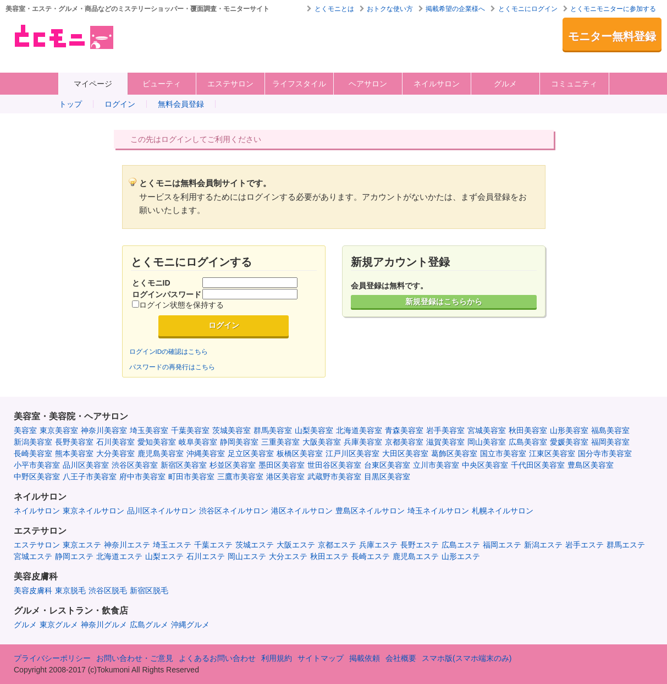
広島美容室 (528, 441)
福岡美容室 (610, 441)
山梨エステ (164, 556)
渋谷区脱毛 (108, 590)
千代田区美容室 (538, 465)
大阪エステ (296, 544)
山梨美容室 (314, 430)
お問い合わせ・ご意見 (134, 658)
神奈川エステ (127, 544)
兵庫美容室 (363, 441)
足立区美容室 (251, 453)
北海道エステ (119, 556)
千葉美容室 (190, 430)
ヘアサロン (368, 83)
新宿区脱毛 (149, 590)
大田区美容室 (405, 453)
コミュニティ (574, 83)
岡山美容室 (486, 441)
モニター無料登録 (612, 36)
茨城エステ (254, 544)
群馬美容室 (272, 430)
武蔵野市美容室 (334, 476)
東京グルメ (59, 624)
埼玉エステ (172, 544)
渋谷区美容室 (135, 465)
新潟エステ (543, 544)
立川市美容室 (436, 465)
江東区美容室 (552, 453)
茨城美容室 (231, 430)
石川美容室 (115, 441)
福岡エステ (502, 544)
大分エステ (288, 556)
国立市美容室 (503, 453)
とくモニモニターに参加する (613, 9)
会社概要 (400, 658)
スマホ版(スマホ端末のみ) (466, 658)
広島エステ (461, 544)
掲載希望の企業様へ (455, 9)
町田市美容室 (191, 476)
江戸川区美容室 (352, 453)
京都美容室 (404, 441)
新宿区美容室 (184, 465)
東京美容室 (59, 430)
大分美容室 (115, 453)
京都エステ (337, 544)
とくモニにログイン (528, 9)
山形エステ (461, 556)
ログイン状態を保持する (181, 304)
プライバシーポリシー (52, 658)
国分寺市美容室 (605, 453)
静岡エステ (74, 556)
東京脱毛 (70, 590)
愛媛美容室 (569, 441)
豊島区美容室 (590, 465)
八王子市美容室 (90, 476)
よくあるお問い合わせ (217, 658)
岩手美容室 (445, 430)
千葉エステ (213, 544)
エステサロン (230, 83)
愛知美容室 (156, 441)
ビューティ (161, 83)
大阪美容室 (321, 441)
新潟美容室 (33, 441)
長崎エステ (370, 556)
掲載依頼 (364, 658)
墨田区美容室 (281, 465)
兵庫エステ (378, 544)
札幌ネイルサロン (502, 510)
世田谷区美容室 (334, 465)
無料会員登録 (181, 104)
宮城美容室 (486, 430)
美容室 (25, 430)
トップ (70, 104)
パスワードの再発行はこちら (172, 366)
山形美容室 (569, 430)
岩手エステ (584, 544)
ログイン (119, 104)
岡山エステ (247, 556)
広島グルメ (149, 624)
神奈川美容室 (104, 430)
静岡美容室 (239, 441)
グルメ (505, 83)
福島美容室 (610, 430)
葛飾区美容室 (454, 453)
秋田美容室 (528, 430)
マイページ (93, 83)
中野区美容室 (37, 476)
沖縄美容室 (205, 453)
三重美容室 (280, 441)
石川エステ (205, 556)
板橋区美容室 (300, 453)
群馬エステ (626, 544)
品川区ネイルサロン (161, 510)
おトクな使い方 (390, 9)
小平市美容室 (37, 465)
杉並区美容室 (233, 465)
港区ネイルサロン (302, 510)
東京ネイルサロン (93, 510)
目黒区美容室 (387, 476)
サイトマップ (320, 658)
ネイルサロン (437, 83)
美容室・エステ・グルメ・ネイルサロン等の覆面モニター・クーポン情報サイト (62, 36)
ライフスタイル (299, 83)
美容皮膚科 (33, 590)
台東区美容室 (387, 465)
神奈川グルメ (104, 624)
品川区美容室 (86, 465)
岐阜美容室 (198, 441)
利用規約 (276, 658)
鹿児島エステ (416, 556)
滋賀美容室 (445, 441)
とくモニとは (334, 9)
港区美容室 (285, 476)
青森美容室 (404, 430)
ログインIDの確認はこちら (168, 351)
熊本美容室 (74, 453)
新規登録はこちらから (443, 301)
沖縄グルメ (190, 624)
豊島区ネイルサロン (370, 510)
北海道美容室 (359, 430)
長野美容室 (74, 441)
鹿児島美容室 (160, 453)
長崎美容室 (33, 453)
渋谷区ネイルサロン (233, 510)
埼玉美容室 (149, 430)
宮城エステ (33, 556)
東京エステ (82, 544)
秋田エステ (329, 556)
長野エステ (419, 544)
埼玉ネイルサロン (438, 510)
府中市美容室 (142, 476)
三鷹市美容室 (240, 476)
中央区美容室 (485, 465)
